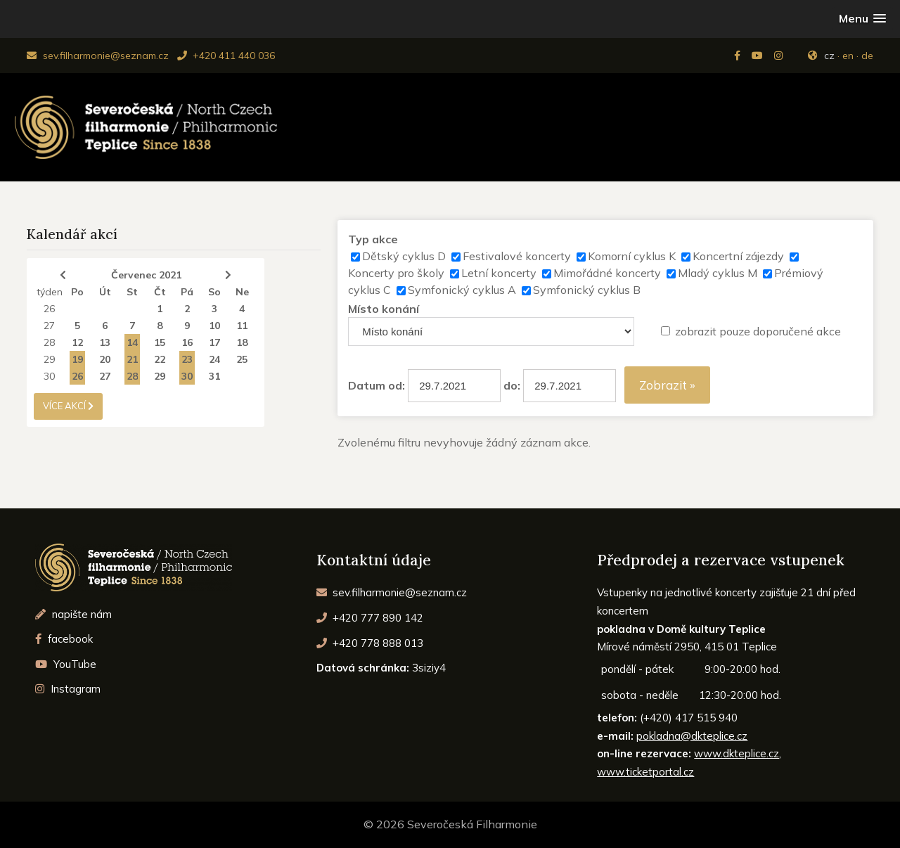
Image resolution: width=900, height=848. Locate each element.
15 (159, 342)
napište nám (73, 614)
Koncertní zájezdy (738, 256)
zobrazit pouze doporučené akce (758, 331)
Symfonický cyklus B (587, 290)
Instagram (68, 688)
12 (77, 342)
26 (49, 308)
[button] (862, 18)
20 (104, 359)
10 (214, 325)
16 (187, 342)
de (867, 55)
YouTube (65, 664)
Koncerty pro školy (396, 273)
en (848, 55)
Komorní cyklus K (632, 256)
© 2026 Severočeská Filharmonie (450, 824)
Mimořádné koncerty (607, 273)
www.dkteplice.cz (736, 753)
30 (49, 376)
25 (242, 359)
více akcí (68, 405)
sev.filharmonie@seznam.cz (97, 55)
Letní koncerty (498, 273)
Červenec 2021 (146, 275)
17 (214, 342)
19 (77, 359)
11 (242, 325)
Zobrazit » (667, 385)
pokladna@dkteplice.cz (691, 736)
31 (214, 376)
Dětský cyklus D (404, 256)
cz (829, 55)
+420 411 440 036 (226, 55)
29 (49, 359)
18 (242, 342)
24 (214, 359)
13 (104, 342)
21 (132, 359)
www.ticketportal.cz (645, 771)
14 (132, 342)
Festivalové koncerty (517, 256)
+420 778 (370, 643)
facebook (64, 638)
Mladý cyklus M (717, 273)
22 (159, 359)
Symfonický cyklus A (462, 290)
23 (187, 359)
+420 (370, 617)
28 (49, 342)
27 (49, 325)
